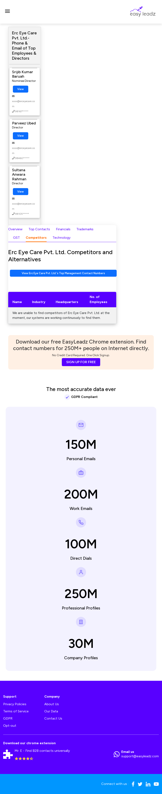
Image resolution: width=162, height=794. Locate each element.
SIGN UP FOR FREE (81, 362)
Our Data (51, 711)
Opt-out (9, 726)
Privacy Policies (14, 704)
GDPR (7, 718)
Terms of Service (16, 711)
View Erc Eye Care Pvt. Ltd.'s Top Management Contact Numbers (63, 273)
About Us (51, 704)
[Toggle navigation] (7, 12)
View (20, 89)
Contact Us (53, 718)
